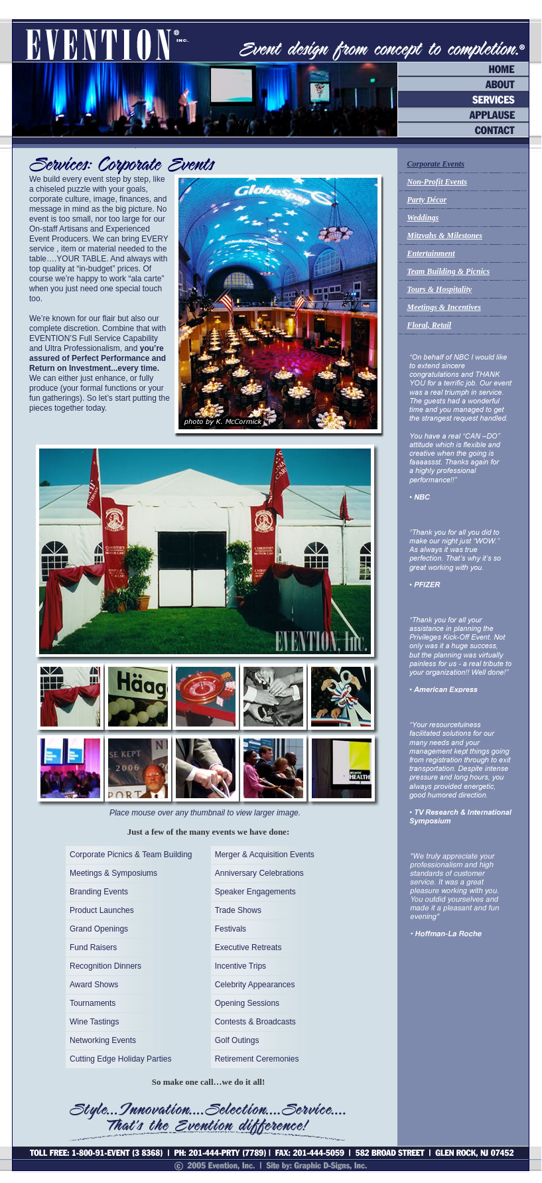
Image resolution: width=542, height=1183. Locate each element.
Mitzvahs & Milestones (444, 235)
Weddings (423, 217)
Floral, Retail (429, 325)
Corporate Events (435, 164)
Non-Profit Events (437, 181)
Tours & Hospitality (439, 289)
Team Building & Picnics (448, 271)
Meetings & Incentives (444, 307)
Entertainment (431, 253)
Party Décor (427, 199)
